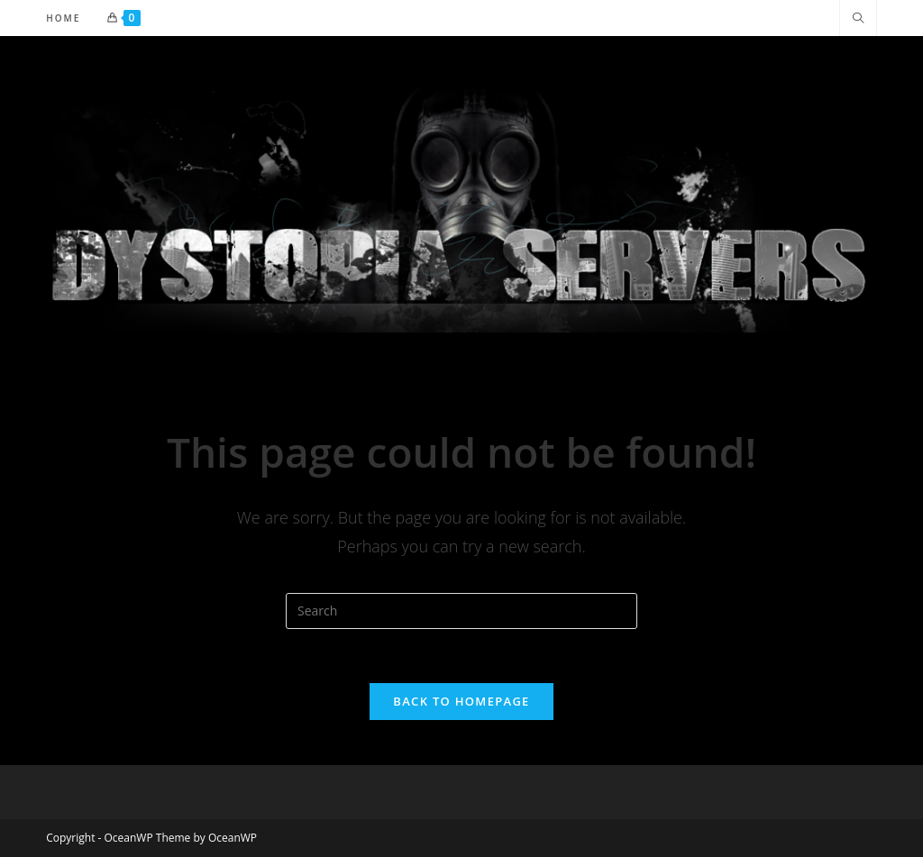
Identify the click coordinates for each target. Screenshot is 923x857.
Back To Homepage (461, 701)
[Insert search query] (461, 611)
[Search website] (858, 19)
